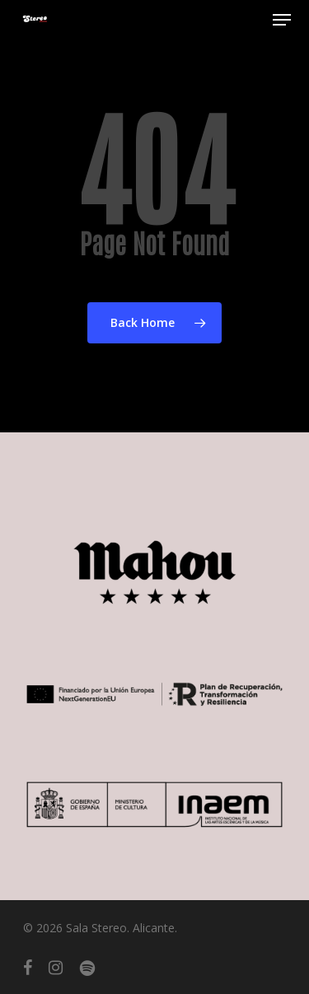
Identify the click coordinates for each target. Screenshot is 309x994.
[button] (282, 20)
